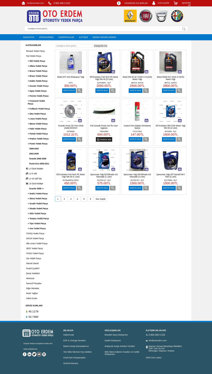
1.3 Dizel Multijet (34, 168)
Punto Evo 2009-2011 (39, 163)
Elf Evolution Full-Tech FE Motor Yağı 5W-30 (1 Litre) (71, 175)
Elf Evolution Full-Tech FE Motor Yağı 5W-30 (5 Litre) (104, 78)
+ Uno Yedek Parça (37, 228)
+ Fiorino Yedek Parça (38, 96)
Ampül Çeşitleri (33, 268)
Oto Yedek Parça (33, 258)
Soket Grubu (31, 298)
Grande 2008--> (36, 188)
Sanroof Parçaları (34, 283)
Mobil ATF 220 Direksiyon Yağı (70, 77)
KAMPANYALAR (66, 37)
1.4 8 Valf (31, 173)
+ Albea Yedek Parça (37, 66)
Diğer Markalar (32, 288)
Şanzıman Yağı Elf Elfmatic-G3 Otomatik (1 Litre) (104, 175)
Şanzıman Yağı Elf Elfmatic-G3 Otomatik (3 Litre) (137, 175)
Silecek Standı (32, 263)
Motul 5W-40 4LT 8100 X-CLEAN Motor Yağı (137, 78)
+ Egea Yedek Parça (37, 91)
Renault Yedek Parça (35, 51)
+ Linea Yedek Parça (37, 119)
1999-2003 (34, 149)
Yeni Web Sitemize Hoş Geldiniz (77, 352)
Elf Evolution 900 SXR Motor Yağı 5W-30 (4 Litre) (170, 127)
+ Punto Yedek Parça (37, 144)
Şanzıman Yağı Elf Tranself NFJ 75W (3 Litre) (171, 175)
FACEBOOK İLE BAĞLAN (136, 3)
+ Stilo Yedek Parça (37, 213)
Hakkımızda (68, 335)
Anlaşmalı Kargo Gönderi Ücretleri (120, 346)
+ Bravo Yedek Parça (37, 76)
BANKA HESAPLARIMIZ (104, 37)
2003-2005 (34, 154)
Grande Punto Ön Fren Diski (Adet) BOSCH (70, 127)
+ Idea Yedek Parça (37, 114)
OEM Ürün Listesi (154, 357)
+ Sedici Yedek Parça (38, 193)
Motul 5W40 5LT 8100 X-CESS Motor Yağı (170, 78)
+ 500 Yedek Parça (36, 61)
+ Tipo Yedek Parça (37, 223)
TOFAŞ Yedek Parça (35, 233)
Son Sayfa (101, 199)
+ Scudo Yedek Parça (38, 203)
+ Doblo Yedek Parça (37, 81)
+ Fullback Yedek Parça (39, 109)
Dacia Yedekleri (33, 273)
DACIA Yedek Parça (35, 238)
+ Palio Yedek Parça (37, 129)
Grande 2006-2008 (37, 158)
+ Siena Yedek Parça (37, 198)
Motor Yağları (32, 293)
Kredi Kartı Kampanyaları (74, 357)
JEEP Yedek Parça (34, 248)
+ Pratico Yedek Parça (38, 139)
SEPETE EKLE (69, 91)
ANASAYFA (28, 37)
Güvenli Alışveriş (70, 363)
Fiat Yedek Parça (33, 56)
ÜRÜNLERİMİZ (46, 37)
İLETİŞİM (83, 37)
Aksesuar (30, 278)
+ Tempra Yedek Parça (38, 218)
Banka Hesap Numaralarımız (76, 346)
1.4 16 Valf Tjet (34, 178)
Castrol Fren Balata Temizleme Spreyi (137, 127)
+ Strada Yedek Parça (38, 208)
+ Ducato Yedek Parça (38, 86)
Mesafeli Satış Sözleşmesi (116, 335)
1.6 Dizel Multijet (34, 183)
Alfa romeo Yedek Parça (36, 243)
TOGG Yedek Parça (35, 253)
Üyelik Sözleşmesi (113, 340)
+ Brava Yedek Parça (37, 71)
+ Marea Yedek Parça (38, 124)
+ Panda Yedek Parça (38, 134)
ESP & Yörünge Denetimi (74, 340)
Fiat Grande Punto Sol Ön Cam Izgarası (104, 127)
